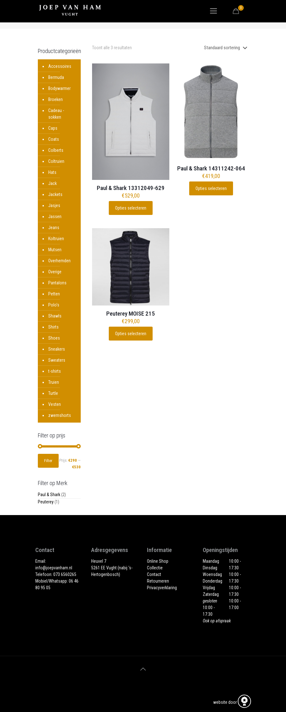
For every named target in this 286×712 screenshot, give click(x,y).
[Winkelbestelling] (227, 47)
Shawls (54, 315)
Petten (54, 293)
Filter (48, 460)
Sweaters (56, 360)
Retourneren (158, 581)
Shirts (53, 326)
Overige (54, 271)
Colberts (55, 150)
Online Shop (157, 561)
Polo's (53, 304)
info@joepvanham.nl (53, 567)
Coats (53, 139)
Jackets (55, 194)
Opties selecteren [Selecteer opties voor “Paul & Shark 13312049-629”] (130, 208)
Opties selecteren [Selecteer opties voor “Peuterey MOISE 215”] (130, 333)
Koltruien (56, 238)
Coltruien (56, 161)
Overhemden (59, 260)
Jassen (54, 216)
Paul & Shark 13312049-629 (131, 188)
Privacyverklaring (162, 587)
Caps (52, 128)
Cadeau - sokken (56, 114)
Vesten (54, 404)
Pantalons (57, 282)
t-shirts (54, 371)
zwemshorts (59, 415)
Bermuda (56, 77)
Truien (53, 382)
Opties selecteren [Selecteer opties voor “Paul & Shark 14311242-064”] (211, 188)
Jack (52, 183)
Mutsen (54, 249)
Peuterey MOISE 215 (130, 313)
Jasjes (54, 205)
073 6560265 (64, 574)
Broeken (55, 99)
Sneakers (56, 349)
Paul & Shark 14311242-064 (211, 168)
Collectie (155, 567)
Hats (52, 172)
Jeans (53, 227)
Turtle (53, 393)
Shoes (54, 338)
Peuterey (46, 501)
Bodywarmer (59, 88)
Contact (154, 574)
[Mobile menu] (213, 11)
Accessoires (59, 66)
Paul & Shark (49, 494)
